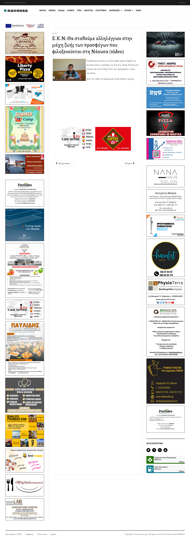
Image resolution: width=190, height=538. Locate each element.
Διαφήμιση (29, 534)
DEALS (138, 10)
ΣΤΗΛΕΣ (127, 10)
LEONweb (181, 534)
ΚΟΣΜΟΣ (70, 10)
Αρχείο (53, 534)
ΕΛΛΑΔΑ (61, 10)
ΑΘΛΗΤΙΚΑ (88, 10)
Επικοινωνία (42, 534)
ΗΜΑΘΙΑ (52, 10)
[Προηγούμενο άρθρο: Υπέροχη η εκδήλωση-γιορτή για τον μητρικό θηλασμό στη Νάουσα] (62, 163)
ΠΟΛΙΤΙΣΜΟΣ (101, 10)
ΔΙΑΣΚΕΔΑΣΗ (114, 10)
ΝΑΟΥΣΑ (42, 10)
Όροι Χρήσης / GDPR (13, 534)
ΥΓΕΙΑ (79, 10)
